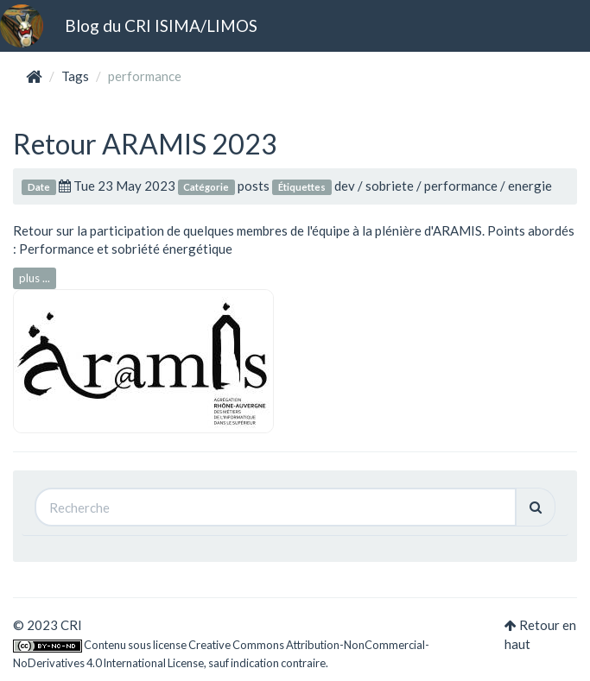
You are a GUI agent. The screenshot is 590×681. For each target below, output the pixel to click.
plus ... (34, 278)
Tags (75, 76)
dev (344, 185)
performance (461, 185)
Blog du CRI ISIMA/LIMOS (161, 25)
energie (530, 185)
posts (254, 185)
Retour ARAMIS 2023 (145, 144)
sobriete (389, 185)
